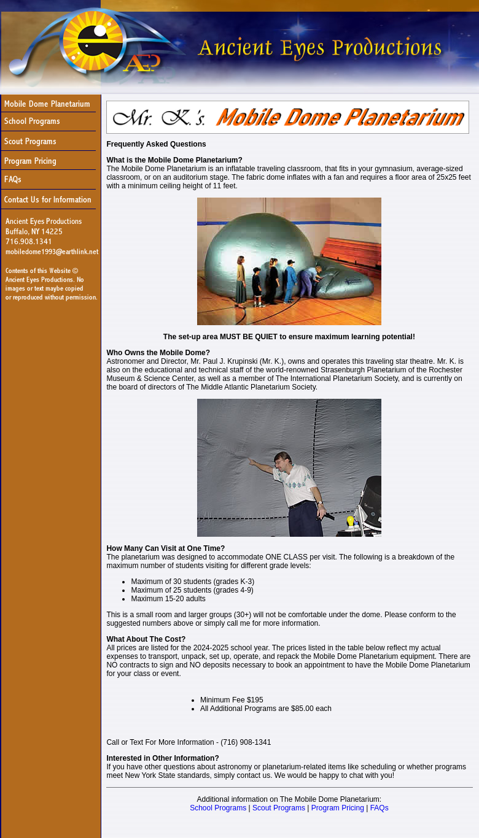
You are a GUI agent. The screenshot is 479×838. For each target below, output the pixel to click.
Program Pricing (337, 808)
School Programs (218, 808)
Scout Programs (278, 808)
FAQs (379, 808)
